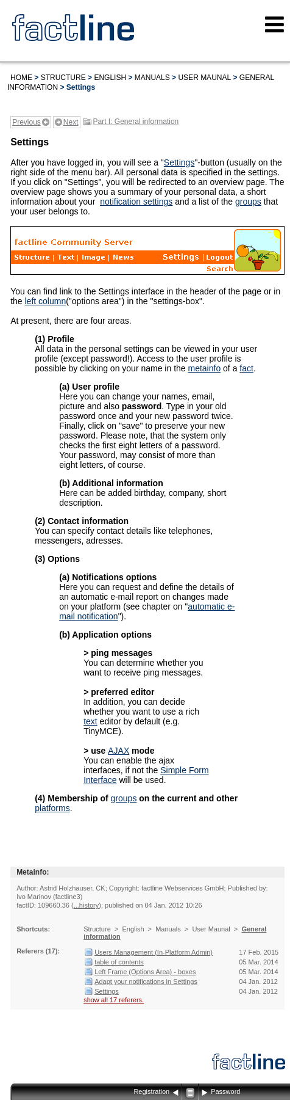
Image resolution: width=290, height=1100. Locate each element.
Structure (63, 77)
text (90, 721)
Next (71, 122)
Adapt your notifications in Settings (145, 981)
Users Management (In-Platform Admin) (153, 952)
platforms (52, 808)
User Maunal (204, 77)
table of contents (119, 962)
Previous (26, 122)
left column (45, 301)
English (110, 77)
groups (248, 201)
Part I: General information (136, 121)
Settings (179, 162)
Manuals (152, 77)
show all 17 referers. (113, 999)
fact (246, 368)
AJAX (118, 751)
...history (86, 905)
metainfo (204, 368)
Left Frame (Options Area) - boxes (145, 971)
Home (21, 77)
